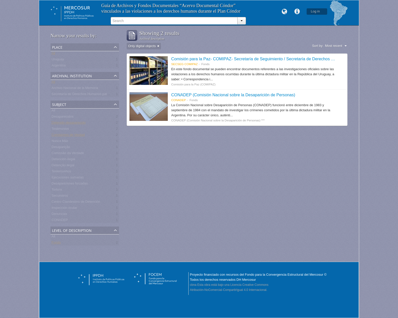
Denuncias (59, 215)
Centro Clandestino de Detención (76, 202)
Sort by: (318, 46)
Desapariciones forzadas (70, 184)
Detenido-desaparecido (69, 123)
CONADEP (60, 221)
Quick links (297, 11)
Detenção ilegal (63, 166)
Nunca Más (60, 142)
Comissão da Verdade (68, 154)
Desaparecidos (63, 117)
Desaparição (61, 148)
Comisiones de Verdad (68, 136)
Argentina (59, 66)
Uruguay (58, 60)
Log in (315, 11)
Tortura (57, 190)
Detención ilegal (63, 160)
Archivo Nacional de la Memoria (75, 89)
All (53, 54)
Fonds (56, 243)
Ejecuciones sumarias (68, 178)
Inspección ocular (64, 209)
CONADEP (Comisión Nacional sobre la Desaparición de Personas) (233, 94)
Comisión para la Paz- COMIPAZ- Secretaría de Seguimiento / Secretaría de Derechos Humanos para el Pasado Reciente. (283, 59)
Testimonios (60, 130)
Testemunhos (61, 172)
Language (284, 11)
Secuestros (60, 196)
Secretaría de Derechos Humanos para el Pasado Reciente (95, 95)
